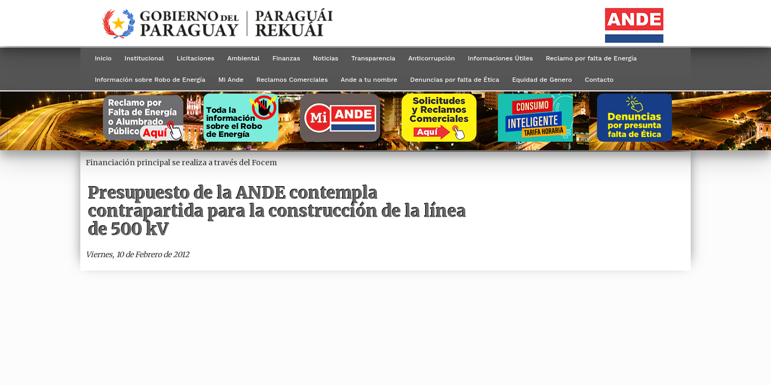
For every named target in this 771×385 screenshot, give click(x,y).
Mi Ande (231, 79)
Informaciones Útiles (500, 58)
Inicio (103, 58)
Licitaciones (195, 58)
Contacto (599, 79)
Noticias (325, 58)
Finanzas (286, 58)
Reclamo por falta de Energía (591, 58)
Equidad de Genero (542, 79)
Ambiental (243, 58)
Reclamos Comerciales (292, 79)
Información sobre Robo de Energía (150, 79)
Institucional (144, 58)
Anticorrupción (431, 58)
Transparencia (373, 58)
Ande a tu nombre (369, 79)
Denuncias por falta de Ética (454, 79)
